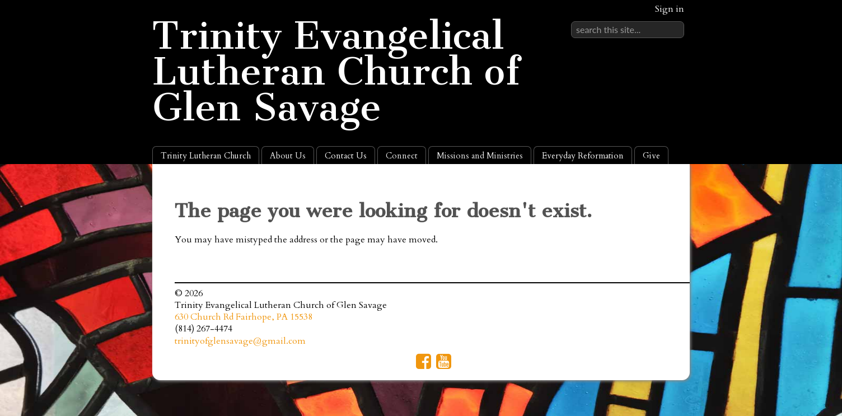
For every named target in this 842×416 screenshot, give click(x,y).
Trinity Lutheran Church (206, 155)
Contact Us (346, 155)
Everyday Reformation (583, 155)
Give (651, 155)
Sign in (669, 9)
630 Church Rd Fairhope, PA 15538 (243, 317)
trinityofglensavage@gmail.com (240, 341)
